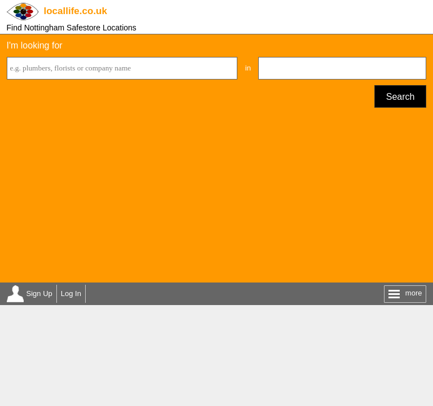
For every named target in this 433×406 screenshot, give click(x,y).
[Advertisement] (217, 198)
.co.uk (75, 11)
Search (400, 97)
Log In (71, 293)
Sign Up (39, 293)
